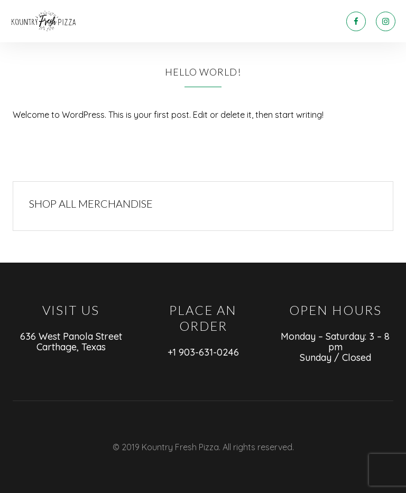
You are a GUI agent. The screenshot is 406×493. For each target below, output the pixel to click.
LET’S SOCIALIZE (244, 21)
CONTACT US (309, 21)
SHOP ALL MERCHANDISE (91, 203)
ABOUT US (184, 21)
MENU (142, 21)
